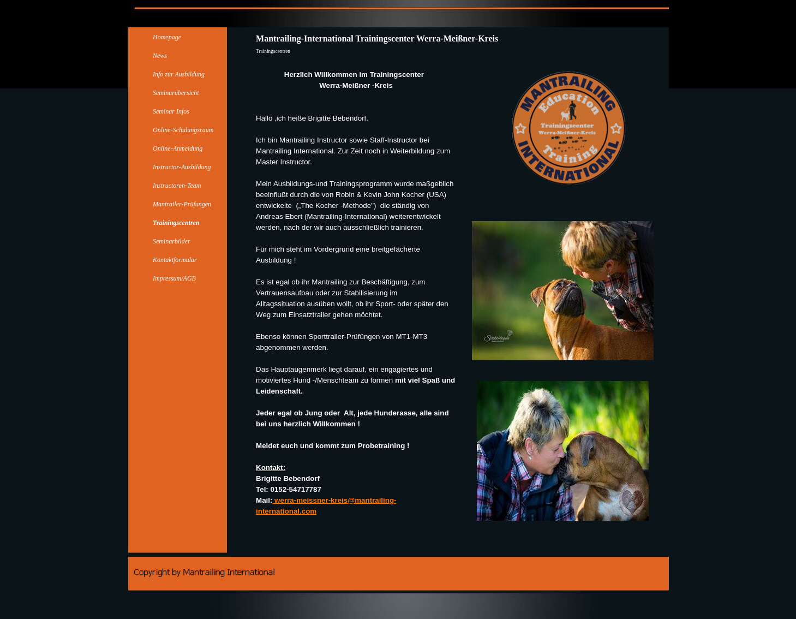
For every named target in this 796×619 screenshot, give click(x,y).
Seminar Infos (171, 111)
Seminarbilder (171, 241)
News (160, 55)
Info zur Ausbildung (179, 74)
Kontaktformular (175, 260)
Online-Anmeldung (177, 148)
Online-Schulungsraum (183, 130)
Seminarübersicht (176, 93)
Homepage (167, 37)
